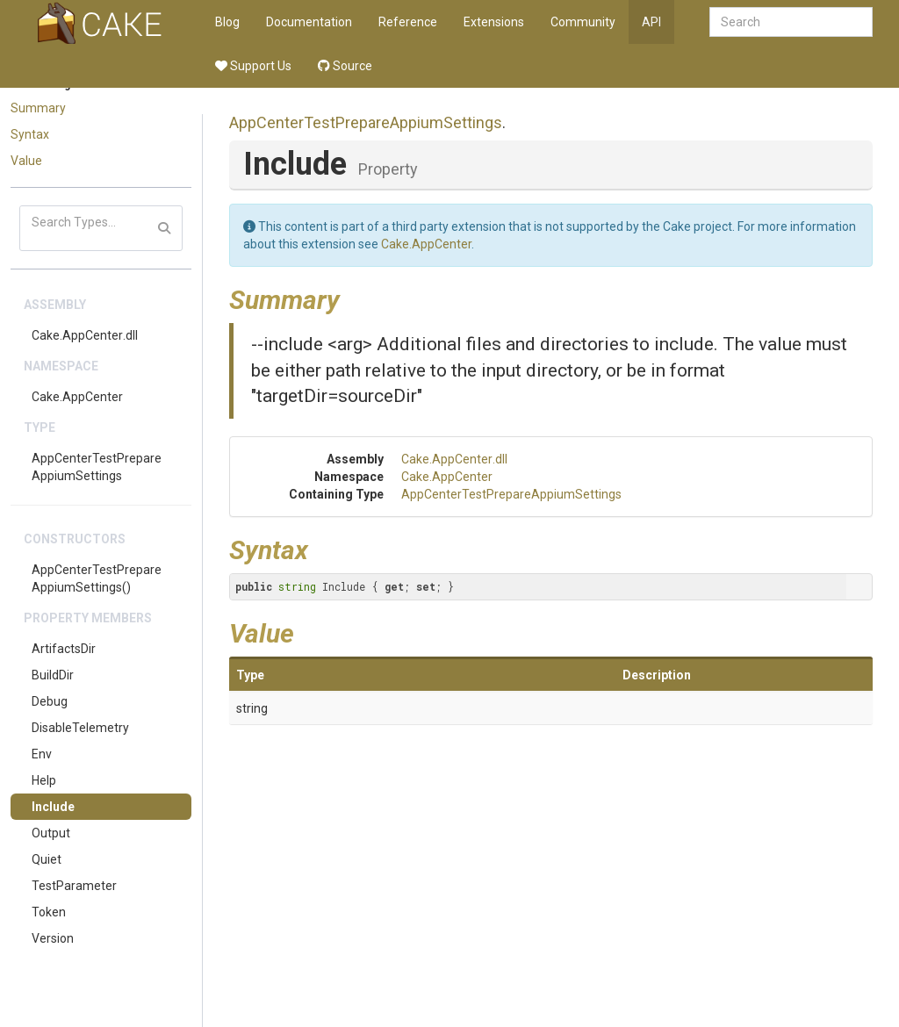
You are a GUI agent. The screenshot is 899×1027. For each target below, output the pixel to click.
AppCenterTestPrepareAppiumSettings (97, 467)
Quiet (46, 859)
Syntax (30, 134)
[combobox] (791, 22)
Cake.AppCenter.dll (85, 335)
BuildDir (53, 675)
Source (345, 66)
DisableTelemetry (80, 728)
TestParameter (74, 886)
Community (582, 22)
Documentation (309, 22)
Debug (50, 701)
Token (49, 912)
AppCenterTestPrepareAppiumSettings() (97, 578)
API (651, 22)
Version (53, 938)
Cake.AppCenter (77, 397)
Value (26, 161)
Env (42, 754)
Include (53, 807)
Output (51, 833)
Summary (38, 108)
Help (44, 780)
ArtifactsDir (64, 649)
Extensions (494, 22)
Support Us (253, 66)
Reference (407, 22)
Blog (227, 22)
